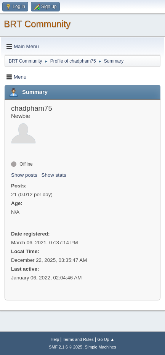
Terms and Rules (78, 339)
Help (55, 339)
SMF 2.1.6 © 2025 (65, 347)
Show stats (54, 175)
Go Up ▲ (105, 339)
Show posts (24, 175)
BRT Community (37, 24)
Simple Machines (100, 347)
